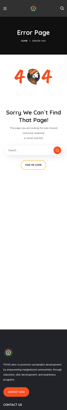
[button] (62, 8)
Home (24, 40)
